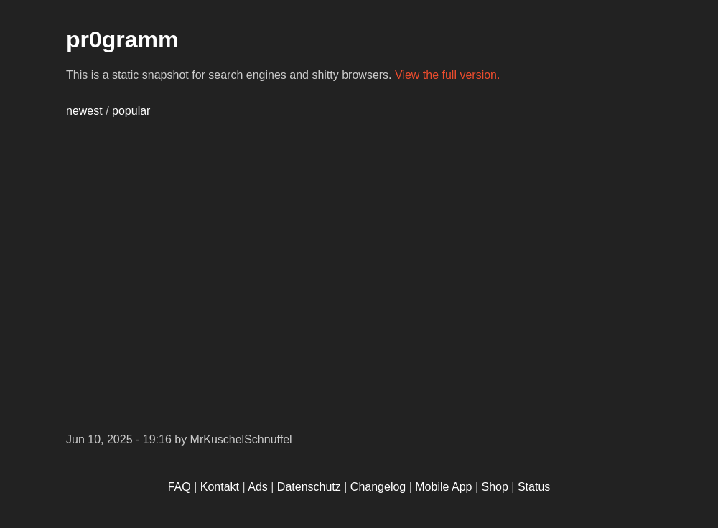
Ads (258, 487)
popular (131, 111)
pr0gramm (122, 39)
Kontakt (219, 487)
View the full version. (447, 75)
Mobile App (443, 487)
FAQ (179, 487)
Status (534, 487)
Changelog (378, 487)
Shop (495, 487)
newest (84, 111)
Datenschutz (309, 487)
